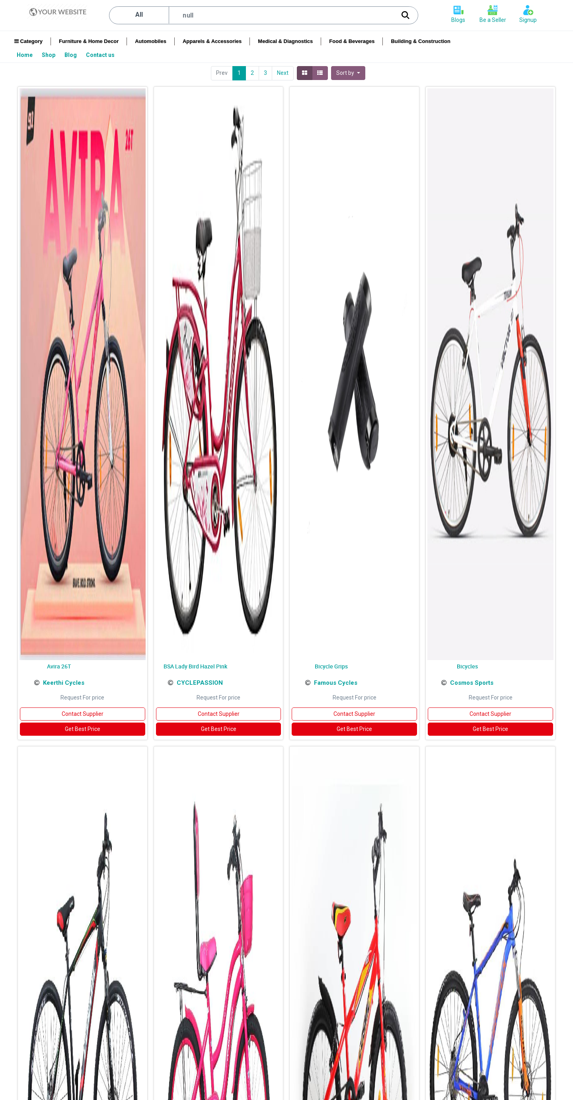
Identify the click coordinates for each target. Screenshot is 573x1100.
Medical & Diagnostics (285, 41)
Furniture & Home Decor (89, 41)
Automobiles (150, 41)
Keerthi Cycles (63, 682)
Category (28, 41)
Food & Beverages (351, 41)
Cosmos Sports (471, 682)
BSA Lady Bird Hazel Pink (195, 666)
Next (282, 73)
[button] (348, 73)
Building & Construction (420, 41)
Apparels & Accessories (212, 41)
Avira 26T (59, 666)
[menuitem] (25, 55)
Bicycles (467, 666)
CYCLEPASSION (200, 682)
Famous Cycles (335, 682)
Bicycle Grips (331, 666)
